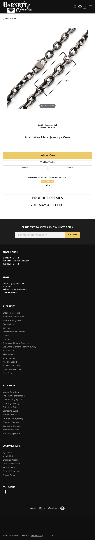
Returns (70, 167)
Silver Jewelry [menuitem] (9, 354)
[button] (75, 6)
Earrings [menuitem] (6, 328)
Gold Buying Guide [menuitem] (11, 433)
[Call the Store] (10, 292)
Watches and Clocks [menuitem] (12, 365)
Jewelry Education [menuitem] (11, 392)
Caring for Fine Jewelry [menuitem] (13, 418)
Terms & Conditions (11, 471)
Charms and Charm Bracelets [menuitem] (16, 343)
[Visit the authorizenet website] (62, 508)
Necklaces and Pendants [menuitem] (14, 331)
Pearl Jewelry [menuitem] (8, 350)
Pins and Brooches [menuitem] (11, 362)
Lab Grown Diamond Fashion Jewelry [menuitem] (19, 346)
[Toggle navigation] (91, 7)
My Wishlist (8, 456)
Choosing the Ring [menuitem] (11, 403)
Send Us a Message (11, 463)
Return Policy (9, 467)
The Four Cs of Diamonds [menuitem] (14, 395)
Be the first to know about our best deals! (47, 227)
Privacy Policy (9, 475)
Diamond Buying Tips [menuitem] (12, 399)
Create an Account (11, 460)
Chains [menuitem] (6, 335)
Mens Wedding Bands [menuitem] (12, 320)
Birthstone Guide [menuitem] (10, 407)
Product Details (47, 198)
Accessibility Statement (73, 522)
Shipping (25, 167)
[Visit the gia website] (42, 508)
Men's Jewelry (10, 19)
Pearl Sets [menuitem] (7, 373)
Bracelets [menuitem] (7, 339)
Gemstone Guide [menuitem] (10, 411)
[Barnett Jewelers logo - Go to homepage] (17, 6)
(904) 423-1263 (47, 128)
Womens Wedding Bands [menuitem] (14, 316)
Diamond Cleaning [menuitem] (11, 422)
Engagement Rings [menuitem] (11, 313)
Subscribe (72, 235)
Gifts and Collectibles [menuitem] (12, 369)
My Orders (7, 452)
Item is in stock (47, 181)
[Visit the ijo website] (33, 508)
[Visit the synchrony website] (52, 508)
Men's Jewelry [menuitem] (9, 358)
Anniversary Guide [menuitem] (11, 429)
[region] (47, 73)
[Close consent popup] (52, 535)
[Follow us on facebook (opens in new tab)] (5, 492)
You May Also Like (47, 205)
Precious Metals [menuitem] (10, 414)
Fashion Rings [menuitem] (9, 324)
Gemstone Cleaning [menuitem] (12, 426)
